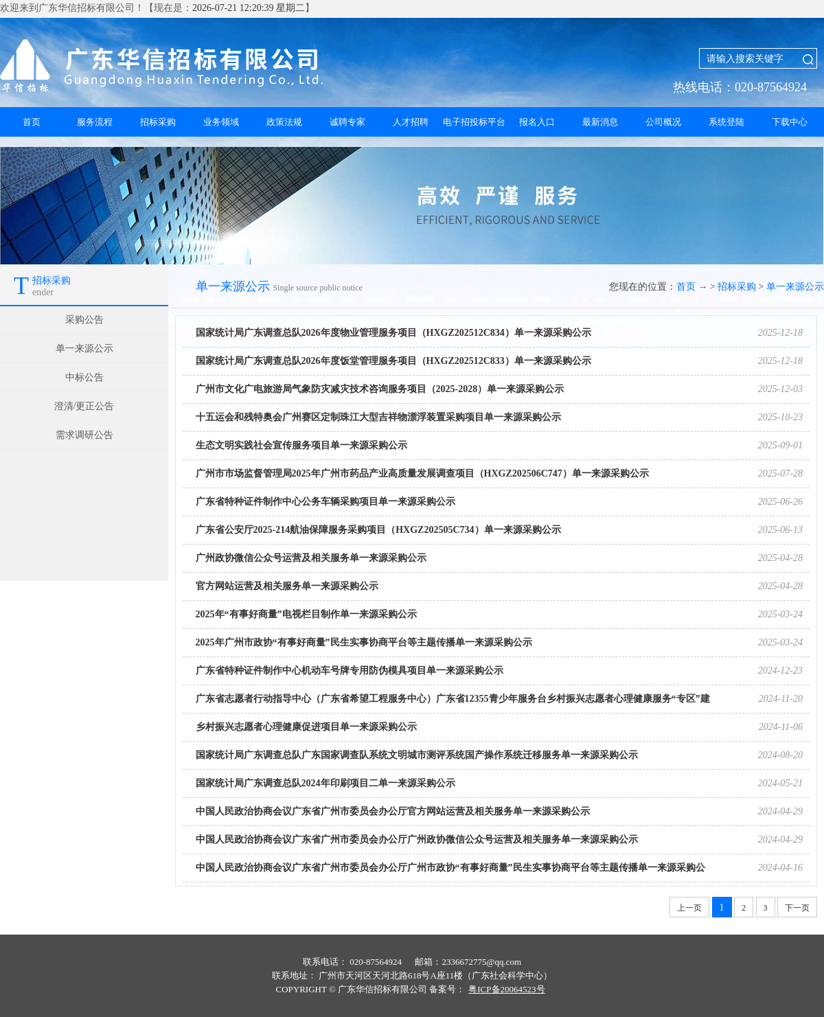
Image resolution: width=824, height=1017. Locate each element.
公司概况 (663, 122)
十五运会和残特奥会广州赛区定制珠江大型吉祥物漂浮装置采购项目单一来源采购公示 (378, 417)
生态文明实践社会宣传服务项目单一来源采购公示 (301, 445)
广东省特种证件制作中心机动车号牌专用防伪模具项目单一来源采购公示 (349, 670)
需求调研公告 (84, 435)
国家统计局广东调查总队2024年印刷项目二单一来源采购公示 (325, 783)
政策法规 (284, 122)
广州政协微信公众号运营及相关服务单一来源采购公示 (311, 558)
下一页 (797, 908)
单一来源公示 (84, 348)
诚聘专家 (347, 122)
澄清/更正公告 (84, 406)
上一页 (689, 908)
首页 (32, 122)
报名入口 (537, 122)
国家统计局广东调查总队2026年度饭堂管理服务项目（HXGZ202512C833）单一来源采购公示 (393, 361)
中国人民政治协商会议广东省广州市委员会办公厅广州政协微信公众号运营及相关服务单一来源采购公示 (417, 839)
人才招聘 (410, 122)
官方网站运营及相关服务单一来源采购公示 (287, 586)
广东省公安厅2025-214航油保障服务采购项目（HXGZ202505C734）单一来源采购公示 (378, 530)
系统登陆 (726, 122)
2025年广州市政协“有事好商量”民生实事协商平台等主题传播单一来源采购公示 (364, 642)
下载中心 (790, 122)
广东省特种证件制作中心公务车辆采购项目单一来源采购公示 (325, 501)
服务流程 (95, 122)
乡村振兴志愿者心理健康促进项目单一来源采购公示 (306, 727)
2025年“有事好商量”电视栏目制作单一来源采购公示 (306, 614)
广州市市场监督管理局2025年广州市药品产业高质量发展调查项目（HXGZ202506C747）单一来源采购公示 (422, 473)
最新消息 (600, 122)
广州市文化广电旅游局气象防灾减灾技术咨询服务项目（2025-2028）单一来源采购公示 (380, 389)
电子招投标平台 (474, 122)
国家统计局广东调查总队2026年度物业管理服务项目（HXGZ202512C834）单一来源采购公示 (393, 333)
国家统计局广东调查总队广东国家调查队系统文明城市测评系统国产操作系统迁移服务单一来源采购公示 (417, 755)
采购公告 (84, 320)
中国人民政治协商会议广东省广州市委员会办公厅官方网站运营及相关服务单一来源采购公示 (393, 811)
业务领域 (221, 122)
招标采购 (158, 122)
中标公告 (84, 377)
